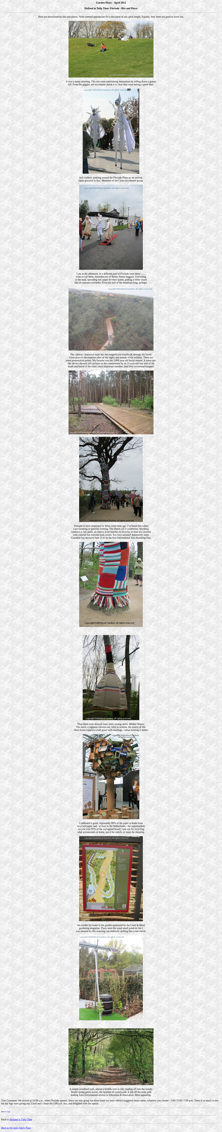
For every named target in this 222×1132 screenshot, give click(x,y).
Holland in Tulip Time (21, 1119)
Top (8, 1111)
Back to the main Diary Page (16, 1127)
